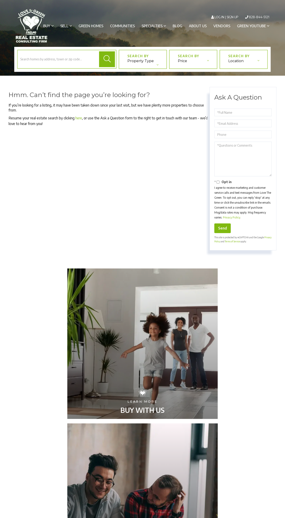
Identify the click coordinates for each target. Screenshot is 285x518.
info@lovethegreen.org (89, 469)
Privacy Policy (231, 221)
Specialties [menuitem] (152, 26)
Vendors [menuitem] (221, 26)
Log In (219, 17)
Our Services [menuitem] (142, 462)
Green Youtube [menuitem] (251, 26)
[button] (107, 62)
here (78, 121)
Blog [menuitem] (177, 26)
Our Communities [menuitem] (142, 469)
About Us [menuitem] (198, 26)
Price (182, 64)
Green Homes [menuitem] (91, 26)
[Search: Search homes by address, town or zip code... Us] (58, 62)
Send (222, 231)
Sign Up (232, 17)
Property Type (140, 64)
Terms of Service (232, 244)
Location (235, 64)
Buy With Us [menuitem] (142, 449)
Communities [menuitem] (122, 26)
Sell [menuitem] (64, 26)
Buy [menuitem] (46, 26)
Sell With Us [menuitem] (142, 456)
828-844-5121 (259, 17)
